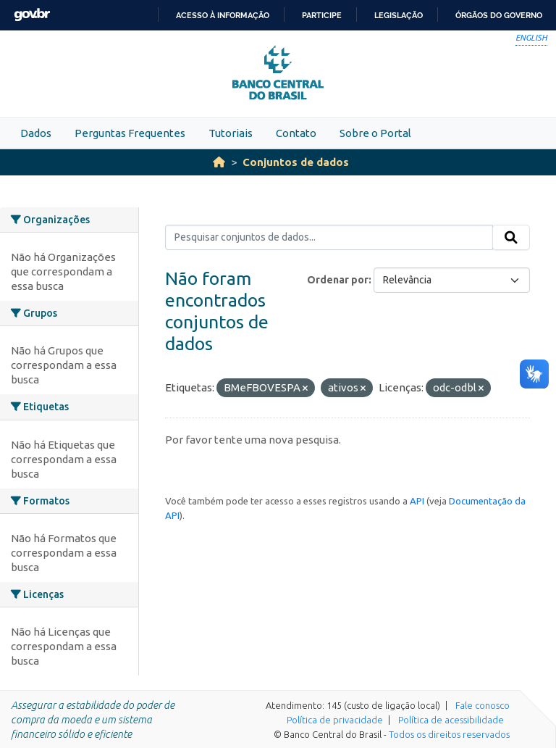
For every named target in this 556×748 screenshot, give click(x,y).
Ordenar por (337, 280)
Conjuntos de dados (296, 162)
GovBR (32, 15)
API (417, 501)
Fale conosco (482, 705)
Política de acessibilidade (451, 720)
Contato (296, 133)
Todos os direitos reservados (449, 734)
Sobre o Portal (375, 133)
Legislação (398, 15)
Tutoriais (230, 133)
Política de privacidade (335, 720)
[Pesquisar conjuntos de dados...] (329, 238)
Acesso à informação (222, 15)
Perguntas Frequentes (130, 133)
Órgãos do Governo (498, 15)
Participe (322, 15)
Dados (35, 133)
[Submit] (511, 238)
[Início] (219, 162)
